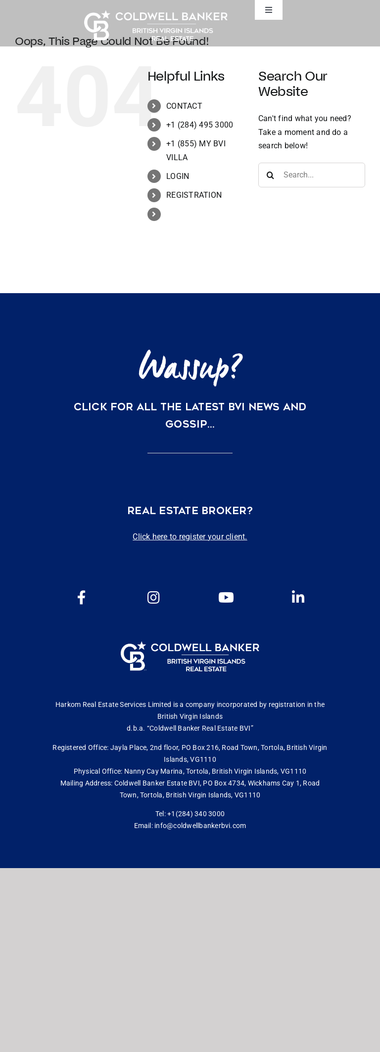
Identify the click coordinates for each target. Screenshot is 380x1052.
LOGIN (177, 176)
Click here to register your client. (190, 536)
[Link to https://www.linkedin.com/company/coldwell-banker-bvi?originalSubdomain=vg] (298, 598)
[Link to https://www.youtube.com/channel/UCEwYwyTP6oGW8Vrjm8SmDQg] (226, 598)
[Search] (270, 175)
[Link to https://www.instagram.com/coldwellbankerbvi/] (154, 598)
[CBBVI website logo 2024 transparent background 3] (156, 25)
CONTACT (184, 106)
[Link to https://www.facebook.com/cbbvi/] (81, 598)
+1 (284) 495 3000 (199, 125)
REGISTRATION (194, 195)
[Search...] (311, 175)
